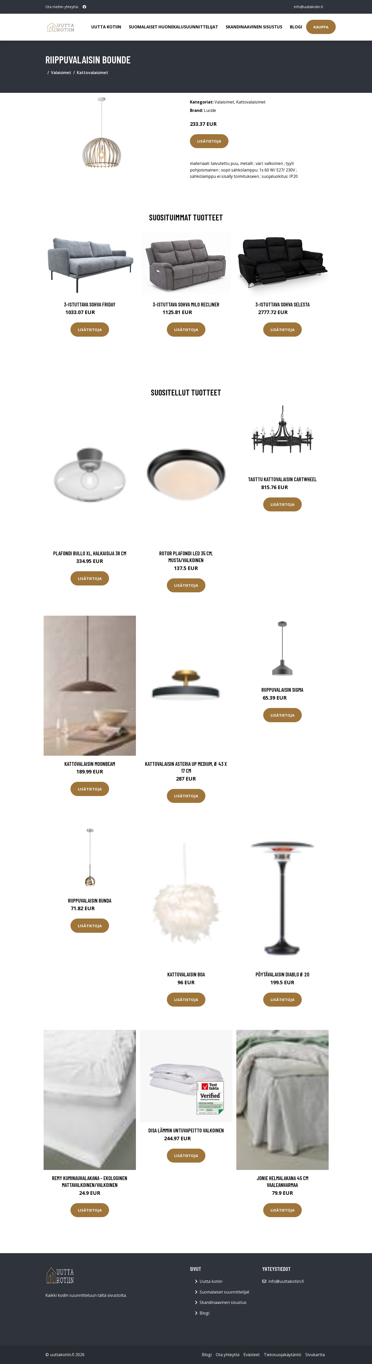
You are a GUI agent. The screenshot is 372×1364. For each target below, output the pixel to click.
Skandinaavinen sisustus (254, 27)
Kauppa (320, 26)
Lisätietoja (209, 141)
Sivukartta (315, 1354)
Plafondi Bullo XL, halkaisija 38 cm (89, 553)
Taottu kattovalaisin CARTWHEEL (282, 479)
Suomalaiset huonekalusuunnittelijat (173, 27)
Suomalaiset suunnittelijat (224, 1292)
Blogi (296, 27)
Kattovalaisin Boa (186, 974)
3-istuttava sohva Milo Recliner (186, 304)
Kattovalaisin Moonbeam (89, 764)
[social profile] (84, 7)
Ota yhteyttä (227, 1354)
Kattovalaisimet (92, 72)
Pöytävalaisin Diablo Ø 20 (282, 974)
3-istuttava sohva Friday (89, 304)
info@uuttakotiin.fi (308, 6)
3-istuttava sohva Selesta (282, 304)
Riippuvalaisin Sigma (282, 689)
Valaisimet (61, 72)
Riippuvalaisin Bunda (89, 900)
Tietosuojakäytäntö (282, 1354)
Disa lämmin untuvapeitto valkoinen (186, 1130)
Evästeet (251, 1354)
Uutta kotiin (106, 27)
